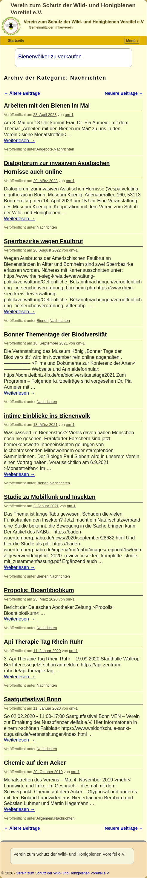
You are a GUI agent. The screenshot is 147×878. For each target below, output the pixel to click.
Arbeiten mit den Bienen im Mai (47, 106)
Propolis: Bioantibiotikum (39, 590)
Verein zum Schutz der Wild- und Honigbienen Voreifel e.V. (63, 873)
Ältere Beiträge (22, 93)
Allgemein (44, 818)
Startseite (16, 40)
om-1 (69, 114)
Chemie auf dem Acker (35, 763)
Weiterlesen (19, 140)
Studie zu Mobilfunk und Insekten (50, 497)
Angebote (44, 149)
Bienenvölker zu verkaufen (50, 57)
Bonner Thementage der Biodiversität (55, 334)
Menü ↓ (132, 41)
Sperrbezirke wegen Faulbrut (43, 241)
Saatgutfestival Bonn (32, 699)
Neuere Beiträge (124, 93)
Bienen (43, 320)
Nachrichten (64, 149)
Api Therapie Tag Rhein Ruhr (43, 642)
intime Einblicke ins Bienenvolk (47, 416)
